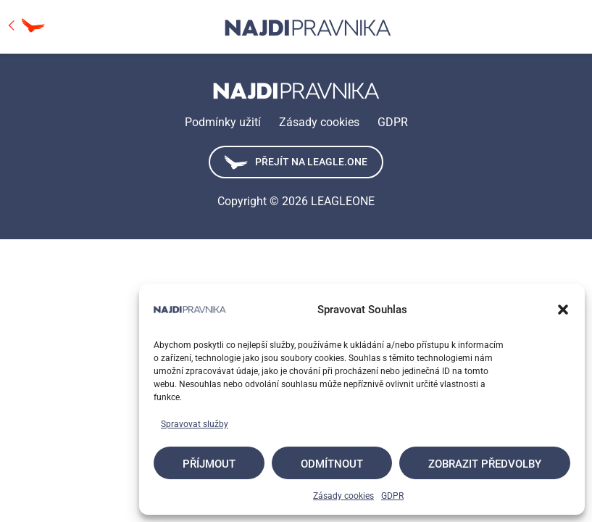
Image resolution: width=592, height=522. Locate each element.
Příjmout (209, 464)
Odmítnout (332, 464)
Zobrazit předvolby (484, 464)
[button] (563, 309)
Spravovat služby (194, 424)
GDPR (392, 496)
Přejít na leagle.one (296, 162)
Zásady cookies (343, 496)
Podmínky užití (223, 122)
